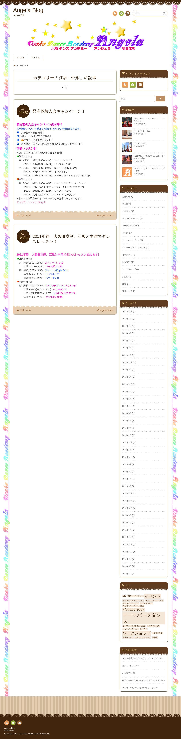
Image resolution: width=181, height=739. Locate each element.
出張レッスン (128, 637)
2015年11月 (127, 406)
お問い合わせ (127, 14)
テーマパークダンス (131, 240)
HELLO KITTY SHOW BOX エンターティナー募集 (143, 680)
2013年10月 (127, 457)
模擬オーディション (143, 637)
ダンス (125, 233)
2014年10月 (127, 442)
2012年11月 (127, 501)
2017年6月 (126, 369)
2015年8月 (126, 413)
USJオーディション (135, 596)
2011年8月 (126, 559)
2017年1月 (126, 377)
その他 (125, 204)
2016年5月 (126, 399)
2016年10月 (127, 391)
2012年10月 (127, 508)
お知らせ (126, 197)
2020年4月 (126, 326)
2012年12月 (127, 493)
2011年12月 (127, 544)
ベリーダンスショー (131, 629)
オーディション (129, 226)
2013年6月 (126, 464)
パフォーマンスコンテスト (133, 247)
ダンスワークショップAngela (31, 202)
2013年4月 (126, 479)
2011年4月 (126, 573)
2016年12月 (127, 384)
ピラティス (127, 255)
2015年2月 (126, 435)
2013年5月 (126, 471)
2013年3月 (126, 486)
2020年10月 (127, 319)
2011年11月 (127, 552)
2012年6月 (126, 530)
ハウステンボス (153, 626)
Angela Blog (9, 728)
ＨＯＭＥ (21, 58)
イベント (126, 211)
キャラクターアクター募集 (133, 606)
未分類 (125, 277)
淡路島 (155, 637)
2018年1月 (126, 355)
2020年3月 (126, 333)
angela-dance (106, 215)
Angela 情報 (9, 730)
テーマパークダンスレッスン (134, 626)
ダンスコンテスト (134, 609)
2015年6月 (126, 421)
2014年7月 (126, 450)
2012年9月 (126, 515)
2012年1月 (126, 537)
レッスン (126, 262)
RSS (115, 14)
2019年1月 (126, 340)
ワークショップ (129, 269)
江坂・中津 (25, 215)
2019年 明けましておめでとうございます (140, 687)
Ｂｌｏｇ (35, 58)
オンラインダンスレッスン (133, 600)
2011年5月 (126, 566)
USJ (124, 596)
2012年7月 (126, 522)
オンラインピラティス (154, 600)
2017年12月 (127, 362)
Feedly (121, 14)
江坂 (124, 284)
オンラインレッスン (131, 218)
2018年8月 (126, 348)
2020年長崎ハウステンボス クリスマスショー (143, 658)
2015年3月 (126, 428)
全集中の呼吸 (157, 633)
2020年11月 (127, 311)
